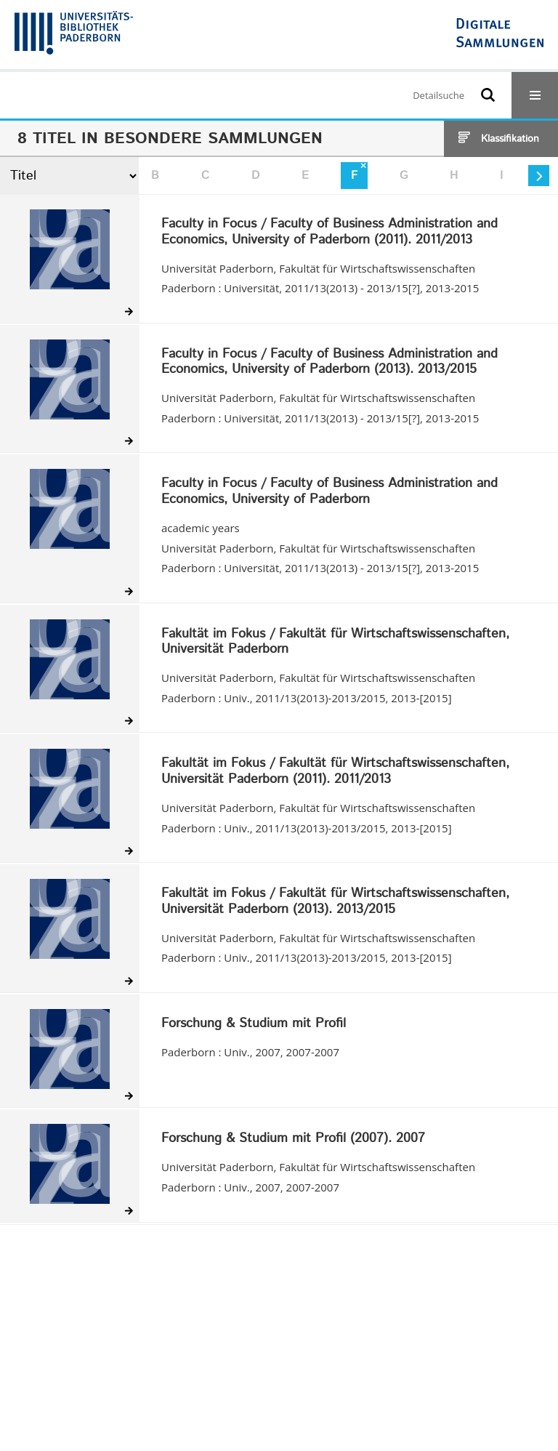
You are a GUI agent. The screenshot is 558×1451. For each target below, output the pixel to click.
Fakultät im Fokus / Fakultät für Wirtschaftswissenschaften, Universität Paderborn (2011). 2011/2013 (335, 771)
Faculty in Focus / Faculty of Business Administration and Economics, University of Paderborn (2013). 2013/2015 (329, 362)
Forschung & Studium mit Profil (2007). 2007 (293, 1139)
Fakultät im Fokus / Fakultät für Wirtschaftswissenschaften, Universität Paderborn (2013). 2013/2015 (335, 901)
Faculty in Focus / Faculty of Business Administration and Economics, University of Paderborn (329, 491)
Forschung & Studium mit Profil (253, 1024)
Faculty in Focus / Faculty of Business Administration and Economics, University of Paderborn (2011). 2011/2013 (329, 232)
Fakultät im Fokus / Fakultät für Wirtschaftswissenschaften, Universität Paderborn (335, 642)
